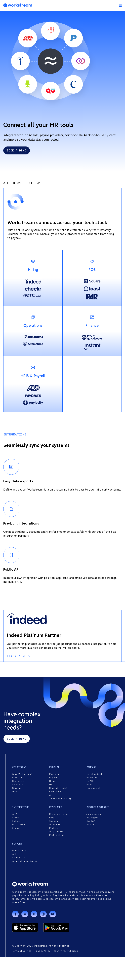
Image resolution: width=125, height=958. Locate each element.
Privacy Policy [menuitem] (42, 952)
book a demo (16, 152)
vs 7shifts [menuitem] (91, 778)
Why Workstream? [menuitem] (22, 775)
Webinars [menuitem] (54, 825)
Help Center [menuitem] (19, 851)
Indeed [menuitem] (16, 822)
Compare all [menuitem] (93, 789)
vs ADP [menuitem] (90, 782)
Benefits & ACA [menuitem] (58, 789)
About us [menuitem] (17, 778)
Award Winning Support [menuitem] (26, 862)
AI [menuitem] (50, 796)
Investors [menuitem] (17, 785)
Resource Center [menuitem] (59, 815)
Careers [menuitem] (16, 789)
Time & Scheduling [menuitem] (60, 799)
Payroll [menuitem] (53, 778)
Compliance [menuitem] (56, 792)
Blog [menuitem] (51, 818)
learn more (17, 657)
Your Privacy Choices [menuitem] (66, 952)
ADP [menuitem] (14, 815)
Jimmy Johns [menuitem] (93, 815)
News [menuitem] (15, 792)
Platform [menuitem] (54, 775)
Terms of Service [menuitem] (21, 952)
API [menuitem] (14, 855)
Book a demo (16, 740)
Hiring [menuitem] (52, 782)
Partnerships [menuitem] (56, 836)
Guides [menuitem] (53, 822)
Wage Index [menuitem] (56, 832)
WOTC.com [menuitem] (18, 825)
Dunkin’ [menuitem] (90, 822)
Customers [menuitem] (18, 782)
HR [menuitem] (50, 785)
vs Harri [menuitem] (90, 785)
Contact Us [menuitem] (18, 858)
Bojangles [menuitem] (92, 818)
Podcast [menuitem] (54, 829)
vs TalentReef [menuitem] (94, 775)
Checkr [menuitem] (16, 818)
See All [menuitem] (16, 829)
